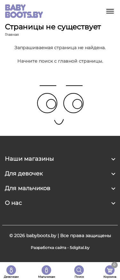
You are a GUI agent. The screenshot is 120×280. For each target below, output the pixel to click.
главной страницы (80, 61)
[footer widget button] (60, 159)
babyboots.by (41, 235)
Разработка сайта (48, 247)
